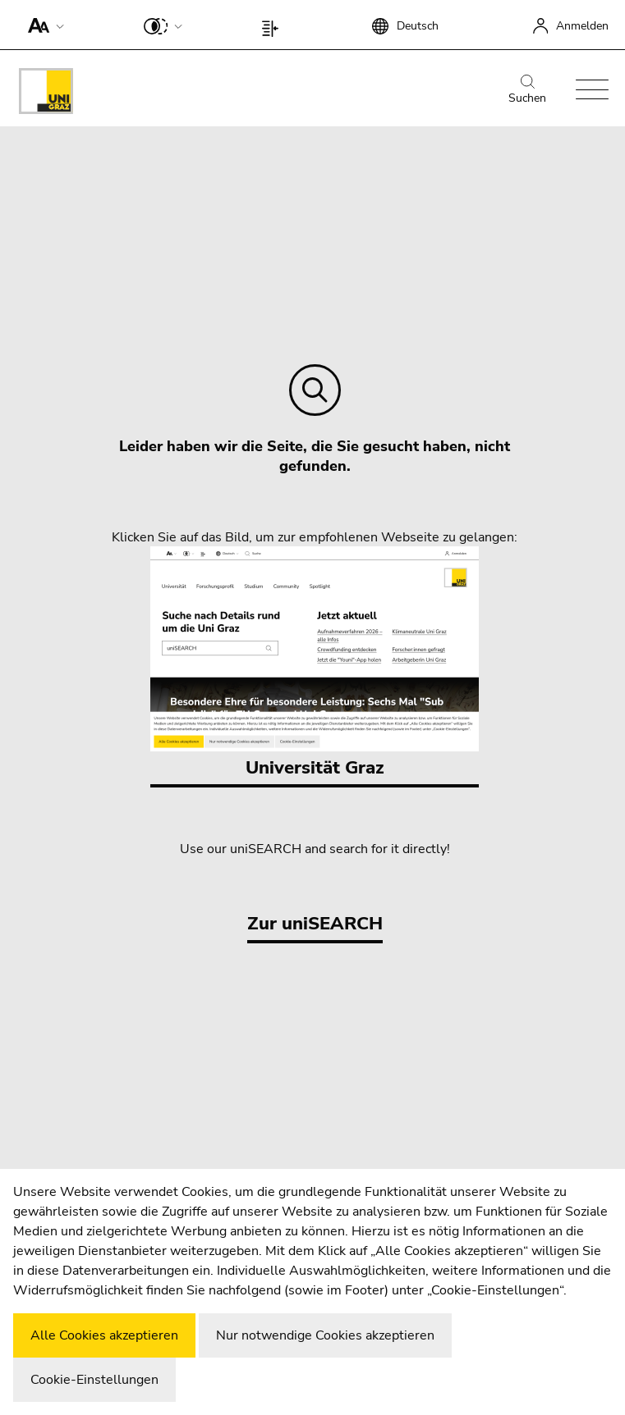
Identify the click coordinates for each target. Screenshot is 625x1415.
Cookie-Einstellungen (94, 1380)
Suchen (527, 90)
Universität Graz (314, 663)
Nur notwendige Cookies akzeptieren (325, 1335)
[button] (42, 24)
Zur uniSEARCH (315, 923)
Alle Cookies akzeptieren (104, 1335)
